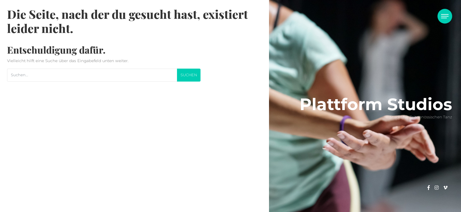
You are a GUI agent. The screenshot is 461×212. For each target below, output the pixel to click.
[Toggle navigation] (444, 16)
